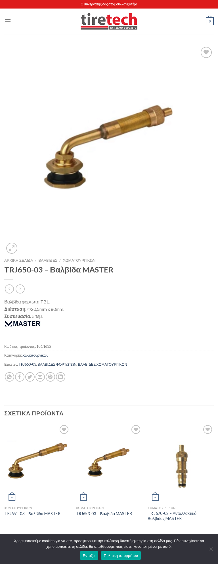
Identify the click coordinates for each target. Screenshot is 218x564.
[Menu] (7, 21)
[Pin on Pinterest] (50, 377)
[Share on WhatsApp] (9, 377)
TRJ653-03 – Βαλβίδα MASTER (104, 513)
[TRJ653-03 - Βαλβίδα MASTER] (109, 463)
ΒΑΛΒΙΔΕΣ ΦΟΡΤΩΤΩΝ (56, 364)
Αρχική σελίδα (18, 260)
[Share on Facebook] (19, 377)
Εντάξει (89, 555)
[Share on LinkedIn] (60, 377)
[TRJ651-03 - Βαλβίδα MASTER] (37, 463)
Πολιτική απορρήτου (121, 555)
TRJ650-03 (27, 364)
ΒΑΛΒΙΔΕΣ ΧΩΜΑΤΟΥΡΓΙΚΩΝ (102, 364)
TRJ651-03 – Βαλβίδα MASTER (32, 513)
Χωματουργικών (79, 260)
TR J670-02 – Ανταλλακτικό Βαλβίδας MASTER (172, 516)
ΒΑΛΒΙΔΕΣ (48, 260)
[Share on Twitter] (30, 377)
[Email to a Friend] (40, 377)
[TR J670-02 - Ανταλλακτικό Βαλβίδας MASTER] (181, 463)
